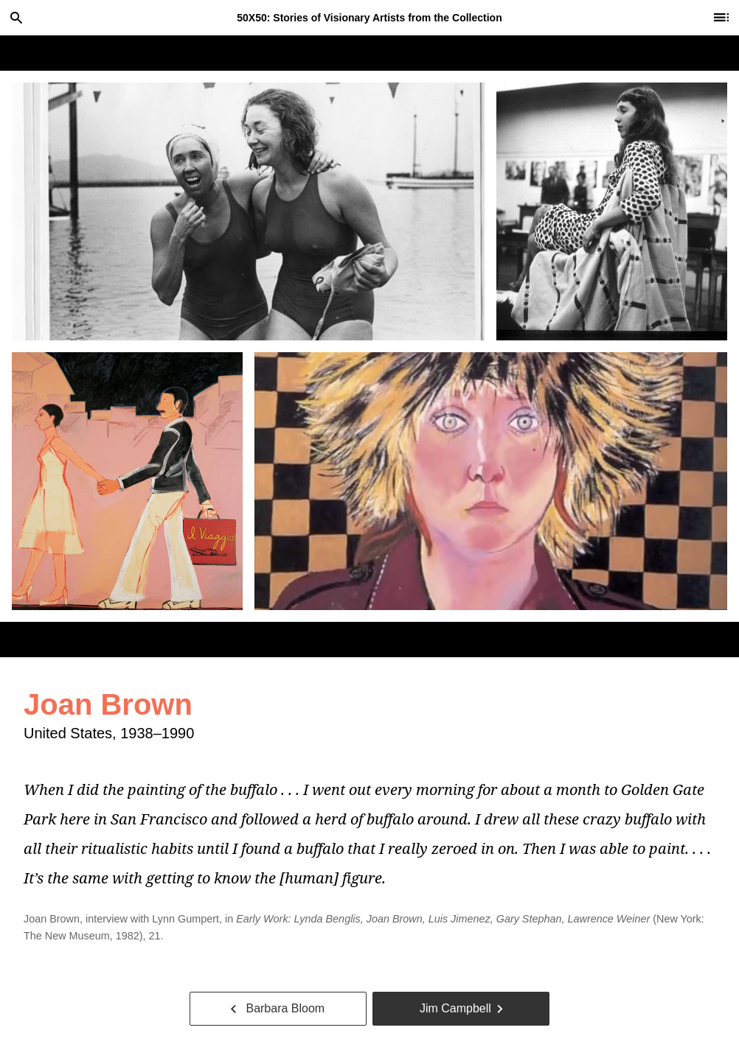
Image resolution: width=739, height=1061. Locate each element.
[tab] (248, 211)
